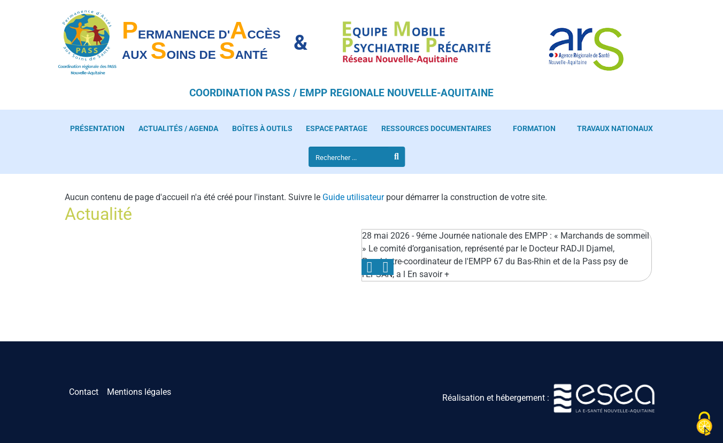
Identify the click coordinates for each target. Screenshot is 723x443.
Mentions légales (139, 392)
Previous (370, 267)
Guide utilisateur (353, 197)
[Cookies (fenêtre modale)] (704, 424)
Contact (83, 392)
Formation (534, 128)
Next (386, 267)
